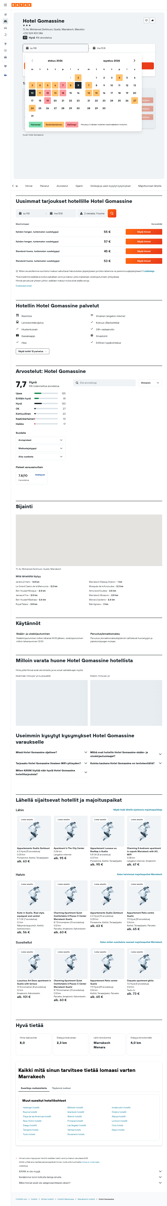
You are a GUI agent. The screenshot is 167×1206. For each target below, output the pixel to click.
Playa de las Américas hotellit (37, 1116)
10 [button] (32, 93)
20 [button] (55, 100)
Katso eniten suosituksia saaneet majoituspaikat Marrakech (131, 942)
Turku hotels (29, 1134)
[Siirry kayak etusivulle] (21, 5)
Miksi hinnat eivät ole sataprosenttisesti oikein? (90, 1183)
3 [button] (32, 85)
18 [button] (40, 100)
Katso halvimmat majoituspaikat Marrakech (139, 874)
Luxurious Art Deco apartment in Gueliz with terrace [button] (34, 982)
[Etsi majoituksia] (5, 21)
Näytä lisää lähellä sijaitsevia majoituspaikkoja (137, 809)
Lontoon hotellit (119, 1120)
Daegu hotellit (30, 1125)
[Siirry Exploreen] (5, 44)
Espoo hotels (118, 1129)
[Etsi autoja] (5, 28)
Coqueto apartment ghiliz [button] (140, 980)
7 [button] (62, 85)
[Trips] (5, 66)
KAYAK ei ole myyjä (90, 1171)
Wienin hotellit (74, 1116)
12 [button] (47, 93)
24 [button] (32, 108)
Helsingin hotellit (31, 1107)
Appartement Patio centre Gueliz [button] (140, 914)
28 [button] (62, 108)
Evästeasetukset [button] (24, 285)
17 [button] (32, 100)
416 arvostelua (44, 37)
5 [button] (47, 85)
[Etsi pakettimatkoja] (5, 35)
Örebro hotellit (119, 1112)
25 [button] (39, 108)
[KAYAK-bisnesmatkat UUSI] (5, 57)
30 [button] (78, 108)
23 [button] (78, 100)
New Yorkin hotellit (32, 1120)
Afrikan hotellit (47, 1199)
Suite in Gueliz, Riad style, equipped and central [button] (31, 914)
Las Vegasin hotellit (76, 1125)
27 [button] (55, 108)
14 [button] (63, 93)
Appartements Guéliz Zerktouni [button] (33, 848)
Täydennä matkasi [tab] (61, 1088)
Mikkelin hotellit (75, 1107)
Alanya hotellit (119, 1116)
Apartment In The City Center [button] (69, 848)
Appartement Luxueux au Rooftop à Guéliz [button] (103, 850)
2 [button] (78, 77)
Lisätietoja (148, 271)
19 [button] (47, 100)
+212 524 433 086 (33, 33)
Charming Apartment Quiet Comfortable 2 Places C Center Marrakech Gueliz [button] (70, 916)
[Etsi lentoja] (5, 14)
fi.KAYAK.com (21, 1199)
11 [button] (40, 93)
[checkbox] (32, 477)
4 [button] (40, 85)
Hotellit (34, 1199)
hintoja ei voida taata (90, 1162)
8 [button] (70, 85)
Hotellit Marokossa (66, 1199)
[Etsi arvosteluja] (107, 382)
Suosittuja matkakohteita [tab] (34, 1088)
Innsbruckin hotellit (121, 1107)
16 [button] (78, 93)
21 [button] (63, 100)
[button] (5, 4)
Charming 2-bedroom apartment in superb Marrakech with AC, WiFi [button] (144, 851)
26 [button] (47, 108)
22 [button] (70, 100)
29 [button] (70, 108)
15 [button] (70, 93)
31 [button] (32, 115)
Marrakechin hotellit (86, 1199)
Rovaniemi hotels (75, 1134)
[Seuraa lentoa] (5, 50)
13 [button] (55, 93)
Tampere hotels (30, 1129)
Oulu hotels (117, 1125)
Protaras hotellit (75, 1120)
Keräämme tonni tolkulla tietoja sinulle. (90, 1177)
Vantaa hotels (74, 1129)
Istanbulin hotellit (75, 1112)
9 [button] (78, 85)
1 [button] (70, 77)
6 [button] (55, 85)
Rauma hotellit (30, 1112)
